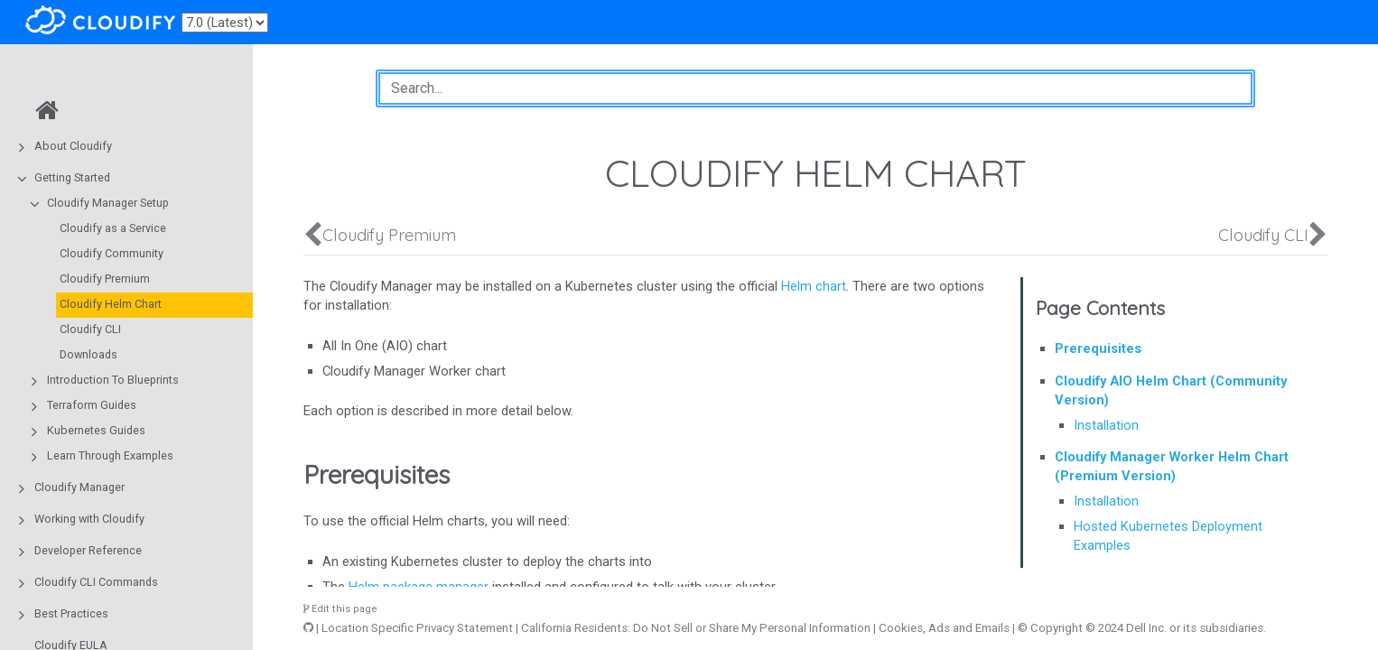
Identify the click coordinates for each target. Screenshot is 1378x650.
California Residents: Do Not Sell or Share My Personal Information (696, 628)
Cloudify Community (111, 253)
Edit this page (340, 609)
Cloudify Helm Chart (111, 304)
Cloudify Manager (79, 487)
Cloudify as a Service (113, 228)
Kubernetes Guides (96, 430)
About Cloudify (73, 146)
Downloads (88, 354)
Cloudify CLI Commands (96, 582)
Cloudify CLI (90, 329)
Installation (1106, 425)
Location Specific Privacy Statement (417, 628)
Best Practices (71, 613)
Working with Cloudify (89, 518)
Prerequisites (1098, 348)
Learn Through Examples (110, 455)
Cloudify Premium (105, 278)
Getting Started (72, 177)
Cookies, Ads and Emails (944, 628)
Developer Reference (88, 550)
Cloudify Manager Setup (108, 202)
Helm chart (813, 286)
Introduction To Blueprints (113, 379)
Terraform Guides (91, 405)
